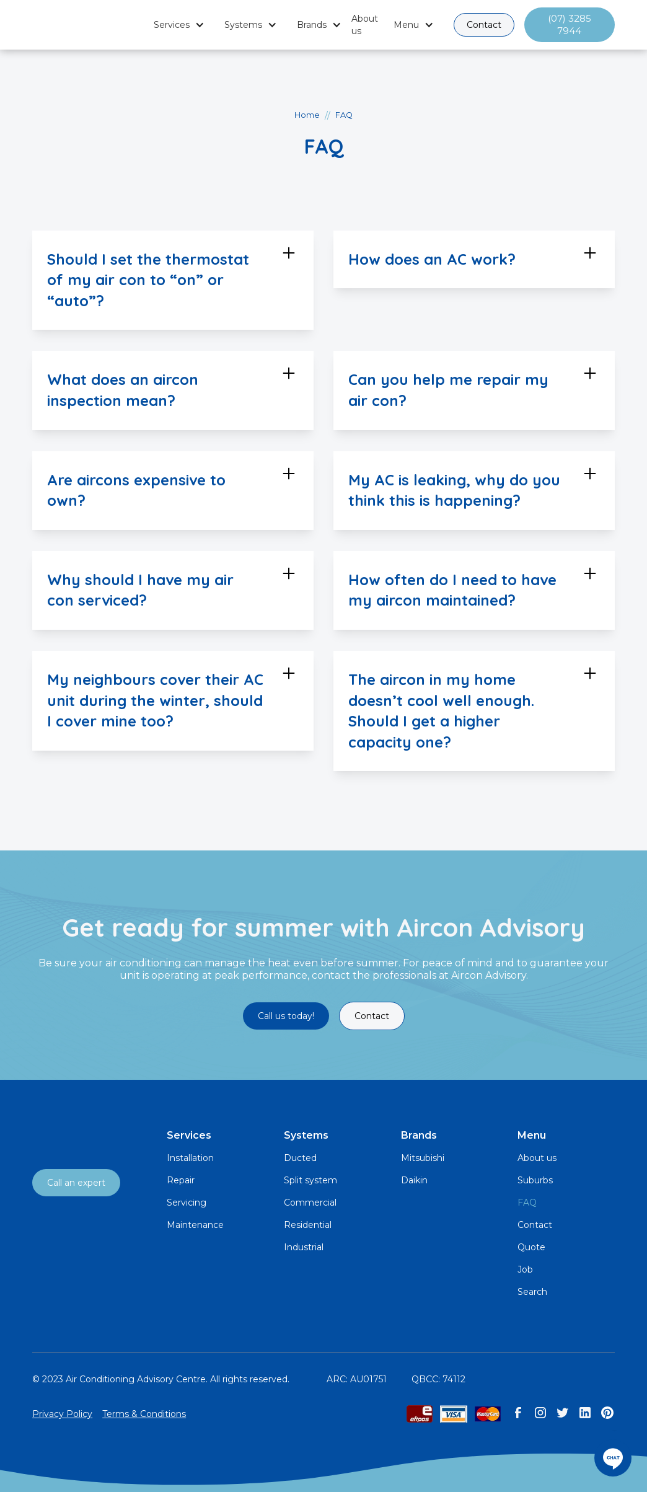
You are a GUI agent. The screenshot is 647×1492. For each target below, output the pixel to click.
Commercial (310, 1202)
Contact (484, 24)
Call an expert (76, 1182)
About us (364, 25)
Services (172, 24)
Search (532, 1291)
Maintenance (195, 1224)
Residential (308, 1224)
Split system (310, 1180)
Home (307, 115)
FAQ (527, 1202)
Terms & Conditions (144, 1413)
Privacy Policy (62, 1413)
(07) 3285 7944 (569, 24)
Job (525, 1269)
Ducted (300, 1157)
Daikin (414, 1180)
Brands (312, 24)
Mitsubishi (422, 1157)
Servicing (186, 1202)
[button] (179, 25)
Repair (181, 1180)
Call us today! (286, 1016)
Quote (531, 1247)
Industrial (304, 1247)
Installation (190, 1157)
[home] (88, 25)
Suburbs (535, 1180)
